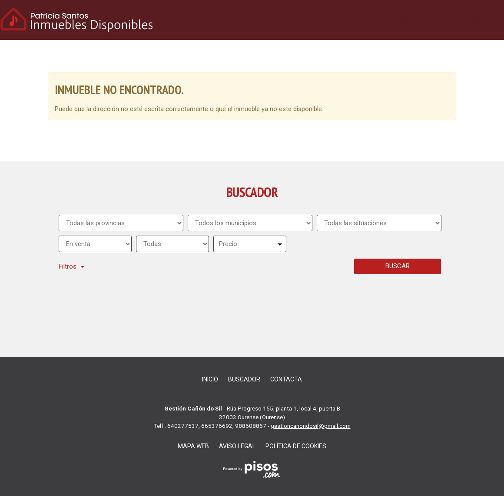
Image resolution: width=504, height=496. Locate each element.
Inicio (401, 20)
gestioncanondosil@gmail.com (311, 425)
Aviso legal (237, 446)
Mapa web (193, 446)
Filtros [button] (71, 266)
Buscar (397, 266)
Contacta (481, 20)
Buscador (437, 20)
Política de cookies (295, 446)
